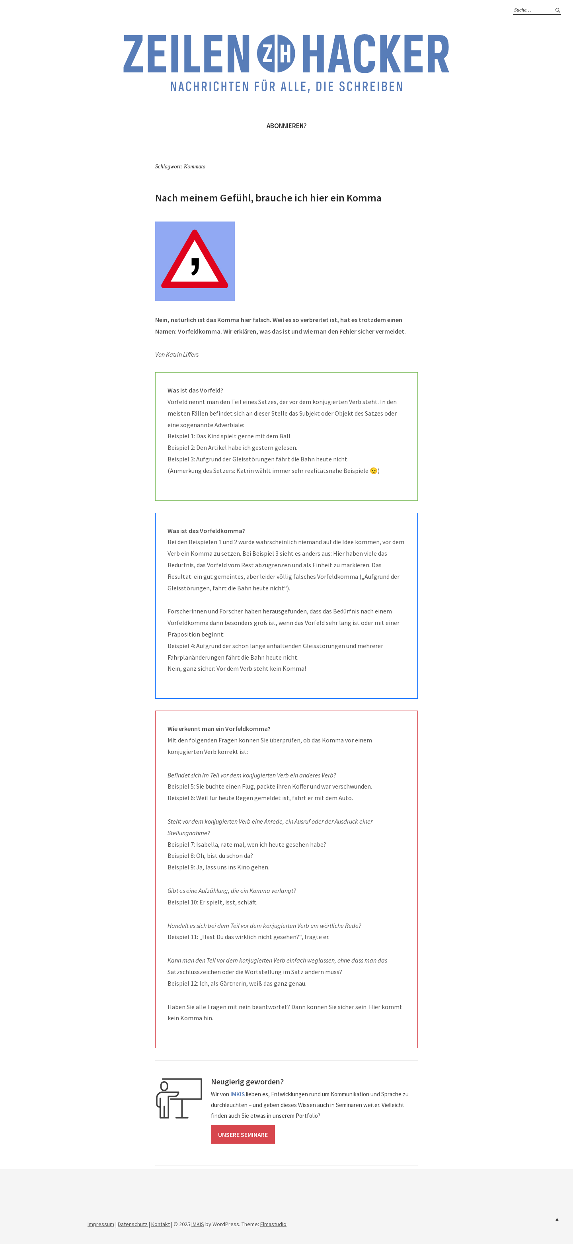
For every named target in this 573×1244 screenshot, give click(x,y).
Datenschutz (133, 1224)
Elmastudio (273, 1224)
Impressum (101, 1224)
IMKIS (197, 1224)
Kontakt (160, 1224)
